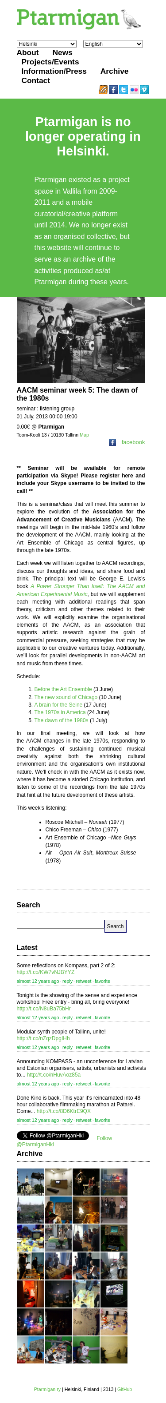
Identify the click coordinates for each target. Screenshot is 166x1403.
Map (84, 434)
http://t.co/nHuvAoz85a (54, 1075)
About (28, 52)
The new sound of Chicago (66, 697)
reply (67, 981)
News (63, 52)
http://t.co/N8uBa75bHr (44, 1009)
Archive (114, 71)
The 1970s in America (60, 712)
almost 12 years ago (38, 981)
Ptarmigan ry (47, 1389)
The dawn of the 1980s (62, 720)
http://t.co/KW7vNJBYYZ (46, 972)
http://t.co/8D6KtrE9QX (64, 1111)
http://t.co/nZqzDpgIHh (43, 1038)
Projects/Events (50, 61)
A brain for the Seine (59, 705)
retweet (83, 981)
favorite (102, 981)
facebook (127, 442)
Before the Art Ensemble (63, 689)
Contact (36, 80)
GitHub (124, 1389)
